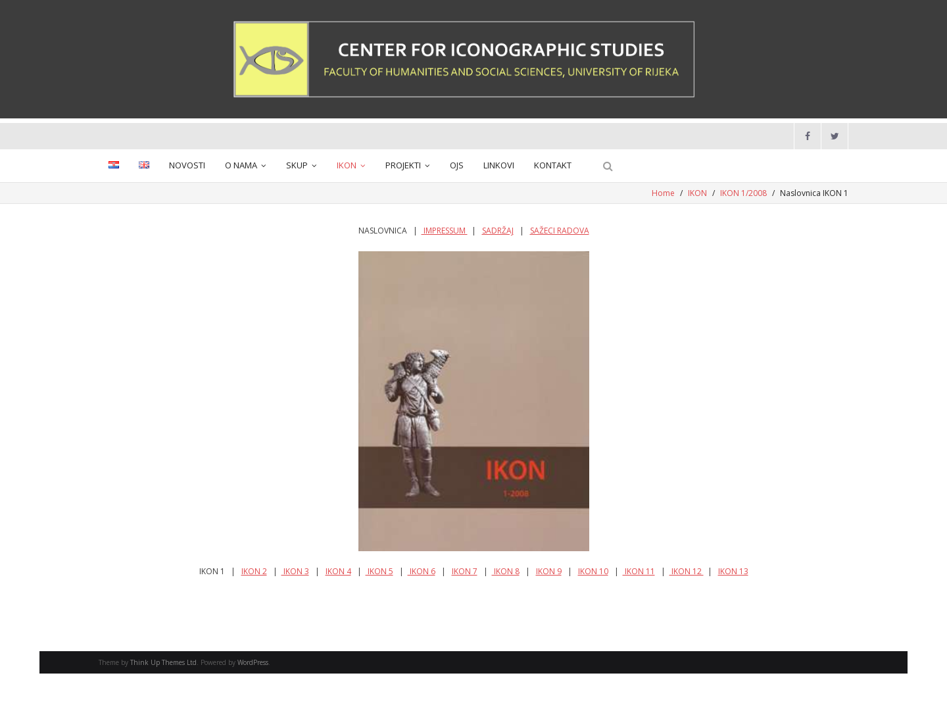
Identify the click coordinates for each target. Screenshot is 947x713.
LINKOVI (498, 165)
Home (663, 193)
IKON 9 (549, 571)
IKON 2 (254, 571)
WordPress (252, 662)
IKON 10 (593, 571)
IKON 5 (379, 571)
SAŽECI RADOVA (559, 230)
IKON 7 (464, 571)
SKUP (297, 165)
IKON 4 (338, 571)
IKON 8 (506, 571)
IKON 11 (639, 571)
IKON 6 (421, 571)
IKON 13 (733, 571)
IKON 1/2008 (743, 193)
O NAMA (241, 165)
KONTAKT (552, 165)
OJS (457, 165)
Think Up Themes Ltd (163, 662)
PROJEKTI (403, 165)
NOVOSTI (187, 165)
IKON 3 (295, 571)
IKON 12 (686, 571)
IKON (346, 165)
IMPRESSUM (445, 230)
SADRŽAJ (498, 230)
